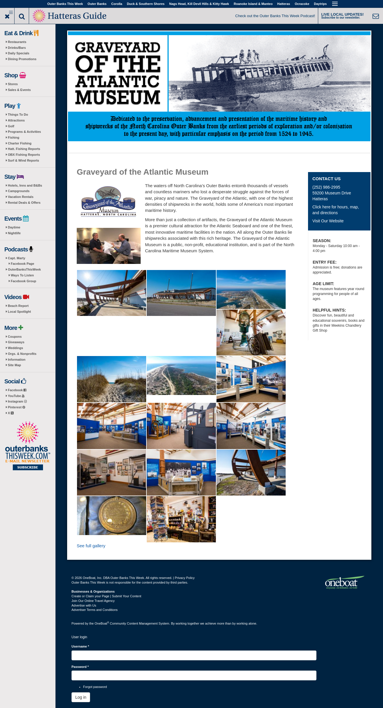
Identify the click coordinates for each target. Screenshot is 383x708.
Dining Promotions (22, 59)
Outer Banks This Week (65, 4)
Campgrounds (19, 191)
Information (17, 359)
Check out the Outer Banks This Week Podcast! (275, 16)
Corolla (116, 4)
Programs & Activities (24, 131)
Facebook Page (22, 263)
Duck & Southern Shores (146, 4)
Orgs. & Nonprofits (22, 353)
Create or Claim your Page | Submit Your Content (106, 596)
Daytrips (320, 4)
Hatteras (283, 4)
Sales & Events (19, 90)
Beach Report (18, 305)
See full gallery (91, 545)
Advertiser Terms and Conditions (94, 610)
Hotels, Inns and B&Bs (25, 185)
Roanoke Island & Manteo (253, 4)
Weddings (15, 348)
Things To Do (18, 114)
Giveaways (16, 342)
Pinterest (16, 407)
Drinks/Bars (17, 47)
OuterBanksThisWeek (24, 269)
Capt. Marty (16, 258)
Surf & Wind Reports (23, 160)
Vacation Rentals (20, 197)
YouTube (16, 396)
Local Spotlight (19, 311)
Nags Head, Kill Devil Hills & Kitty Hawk (199, 4)
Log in (80, 697)
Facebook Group (23, 281)
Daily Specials (18, 53)
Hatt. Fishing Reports (24, 149)
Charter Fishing (19, 143)
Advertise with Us (83, 605)
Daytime (14, 227)
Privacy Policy (184, 578)
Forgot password (95, 687)
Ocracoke (302, 4)
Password (80, 666)
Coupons (15, 336)
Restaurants (17, 42)
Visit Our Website (328, 221)
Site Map (14, 365)
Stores (13, 84)
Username (80, 646)
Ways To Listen (22, 275)
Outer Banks (96, 4)
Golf (11, 126)
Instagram (17, 401)
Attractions (16, 120)
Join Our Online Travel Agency (93, 600)
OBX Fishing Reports (24, 154)
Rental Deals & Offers (24, 202)
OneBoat (102, 623)
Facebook (17, 390)
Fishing (13, 137)
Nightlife (14, 233)
